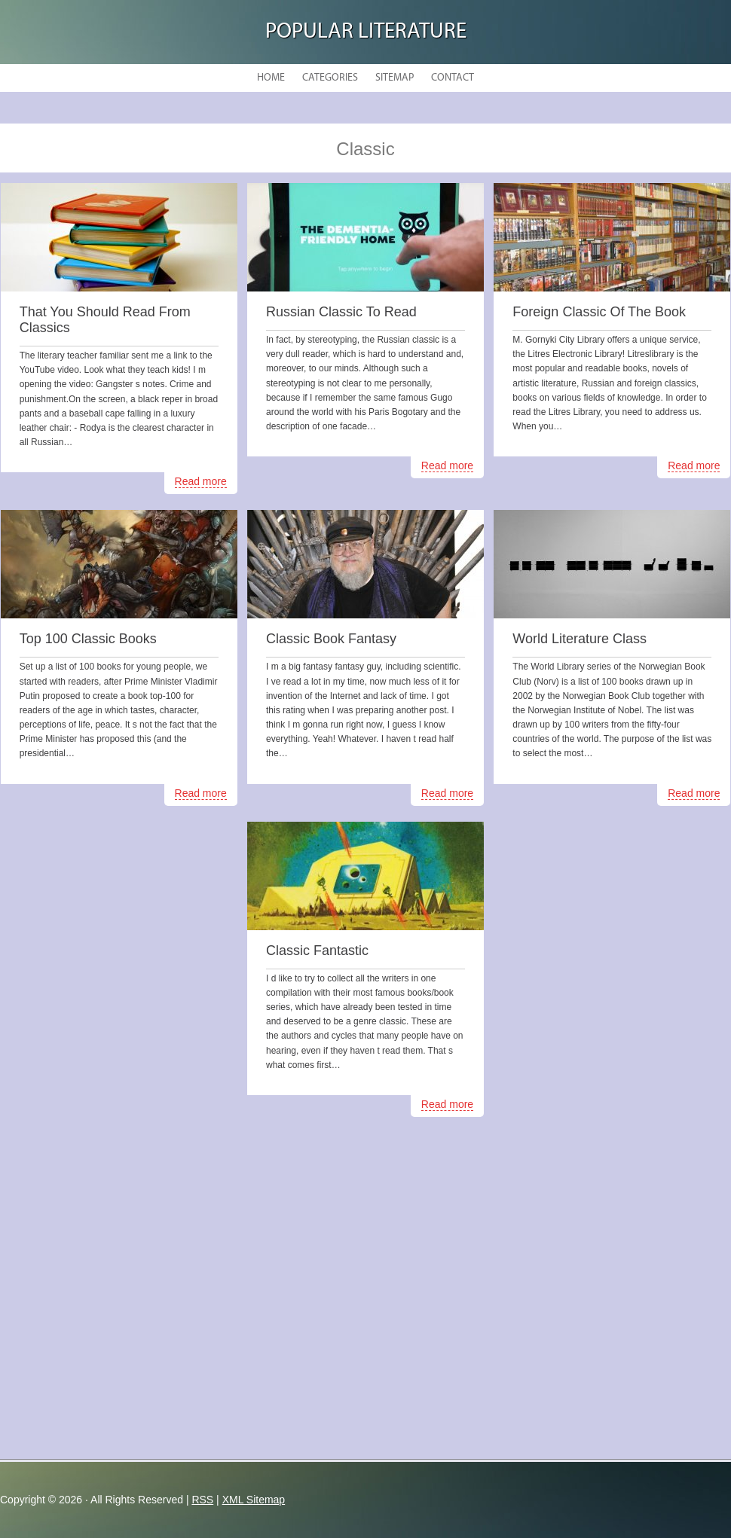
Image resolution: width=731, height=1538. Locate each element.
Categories (330, 78)
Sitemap (394, 78)
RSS (202, 1500)
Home (271, 78)
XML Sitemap (254, 1500)
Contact (452, 78)
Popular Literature (365, 32)
